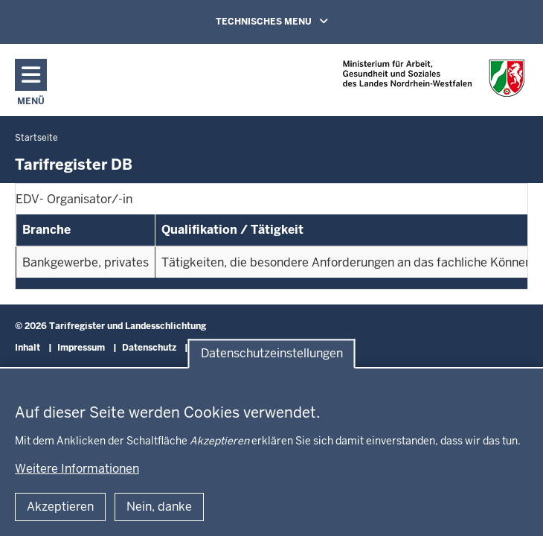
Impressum (81, 348)
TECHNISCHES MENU (293, 21)
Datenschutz (149, 348)
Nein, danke (159, 506)
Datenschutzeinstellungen (272, 354)
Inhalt (27, 348)
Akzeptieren (60, 506)
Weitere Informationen (77, 468)
